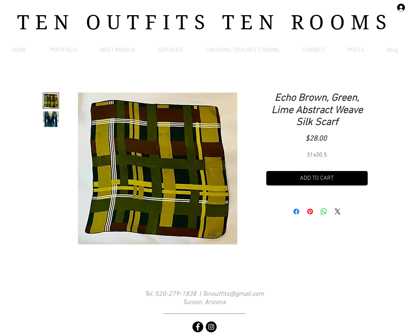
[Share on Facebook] (296, 211)
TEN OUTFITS (119, 22)
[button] (63, 50)
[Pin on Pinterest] (310, 211)
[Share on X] (337, 211)
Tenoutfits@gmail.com (233, 294)
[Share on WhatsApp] (324, 211)
